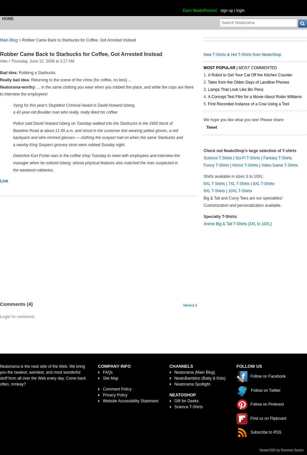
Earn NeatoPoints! (200, 10)
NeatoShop (271, 54)
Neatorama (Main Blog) (194, 372)
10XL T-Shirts (240, 191)
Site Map (110, 378)
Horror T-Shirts (245, 165)
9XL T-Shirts (214, 191)
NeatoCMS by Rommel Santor (282, 450)
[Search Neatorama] (258, 22)
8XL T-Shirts (263, 183)
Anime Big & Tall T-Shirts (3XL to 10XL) (238, 224)
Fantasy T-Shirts (277, 158)
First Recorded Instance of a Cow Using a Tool (248, 104)
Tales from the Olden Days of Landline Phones (248, 82)
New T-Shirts (215, 54)
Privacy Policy (115, 395)
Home (8, 18)
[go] (302, 23)
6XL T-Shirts (214, 183)
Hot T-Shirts (241, 54)
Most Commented (258, 68)
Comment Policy (117, 389)
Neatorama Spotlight (192, 384)
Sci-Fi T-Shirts (247, 158)
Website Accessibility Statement (130, 401)
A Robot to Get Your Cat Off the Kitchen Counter (250, 75)
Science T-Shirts (218, 158)
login (240, 10)
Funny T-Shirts (216, 165)
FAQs (108, 372)
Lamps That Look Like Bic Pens (235, 89)
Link (4, 181)
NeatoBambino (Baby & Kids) (200, 378)
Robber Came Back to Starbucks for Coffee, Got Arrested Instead (81, 54)
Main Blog (8, 40)
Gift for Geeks (186, 401)
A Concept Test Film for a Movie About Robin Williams (255, 96)
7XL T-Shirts (239, 183)
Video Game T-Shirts (279, 165)
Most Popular (219, 68)
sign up (226, 10)
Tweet (211, 127)
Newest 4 (190, 305)
